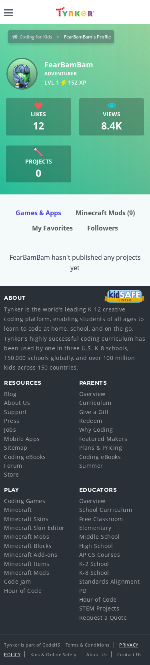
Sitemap (16, 447)
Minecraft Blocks (28, 546)
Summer (91, 465)
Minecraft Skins (26, 519)
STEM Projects (99, 608)
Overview (92, 394)
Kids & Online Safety (53, 654)
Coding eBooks (25, 457)
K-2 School (94, 564)
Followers (102, 228)
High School (96, 546)
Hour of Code (23, 590)
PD (83, 590)
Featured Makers (103, 439)
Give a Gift (94, 412)
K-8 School (94, 572)
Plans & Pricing (100, 447)
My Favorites (52, 228)
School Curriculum (105, 509)
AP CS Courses (99, 554)
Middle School (99, 536)
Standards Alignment (109, 581)
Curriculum (95, 402)
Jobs (10, 429)
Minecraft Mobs (26, 536)
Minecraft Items (27, 564)
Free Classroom (101, 519)
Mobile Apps (22, 439)
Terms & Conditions (88, 645)
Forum (13, 465)
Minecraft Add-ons (31, 554)
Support (15, 412)
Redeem (90, 420)
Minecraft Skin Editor (34, 528)
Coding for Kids (36, 37)
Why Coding (96, 429)
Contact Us (129, 654)
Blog (10, 394)
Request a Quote (103, 617)
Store (11, 474)
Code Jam (17, 581)
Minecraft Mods (105, 212)
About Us (17, 402)
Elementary (95, 528)
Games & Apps (38, 212)
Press (12, 420)
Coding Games (24, 501)
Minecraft (18, 509)
